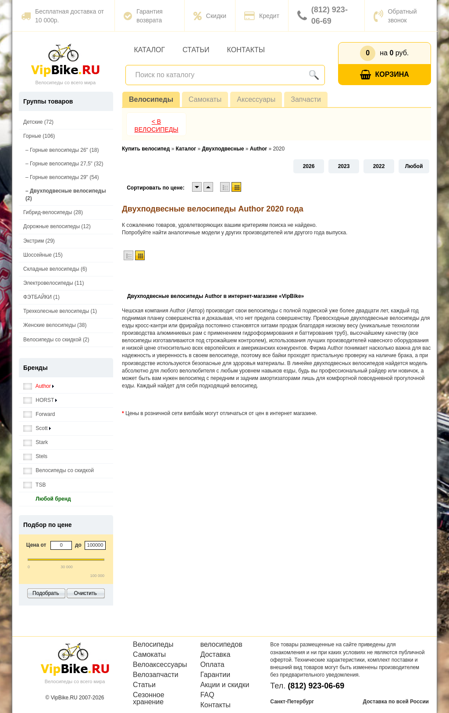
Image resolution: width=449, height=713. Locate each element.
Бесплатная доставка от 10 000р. (62, 16)
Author (38, 386)
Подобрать (45, 593)
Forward (39, 414)
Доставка (215, 654)
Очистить (85, 593)
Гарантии (215, 674)
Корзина (384, 75)
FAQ (207, 695)
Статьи (195, 50)
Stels (35, 456)
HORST (40, 400)
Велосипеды (151, 99)
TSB (34, 485)
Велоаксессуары (160, 664)
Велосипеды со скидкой (58, 470)
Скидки (209, 16)
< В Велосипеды (156, 125)
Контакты (246, 50)
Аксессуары (256, 99)
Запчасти (306, 99)
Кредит (261, 16)
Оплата (212, 664)
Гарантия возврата (143, 16)
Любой (414, 166)
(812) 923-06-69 (322, 15)
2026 (309, 166)
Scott (37, 428)
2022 (379, 166)
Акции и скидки (224, 684)
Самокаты (205, 99)
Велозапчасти (155, 674)
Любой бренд (47, 499)
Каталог (149, 50)
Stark (35, 442)
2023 (344, 166)
